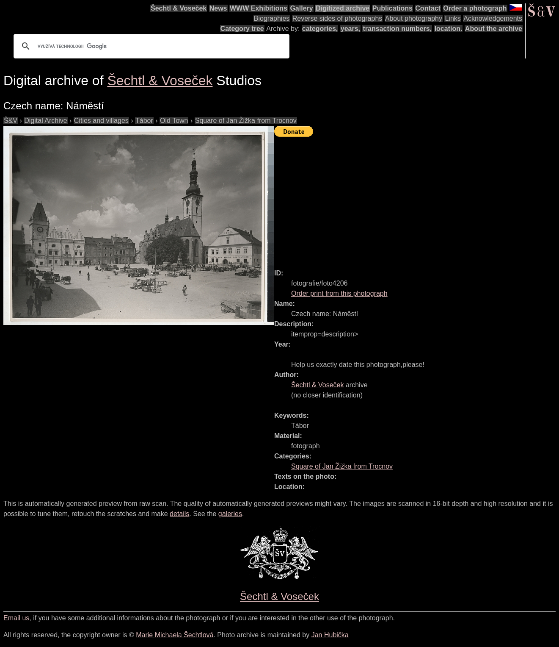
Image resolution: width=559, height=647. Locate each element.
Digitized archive (342, 8)
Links (452, 18)
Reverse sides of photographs (337, 18)
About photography (413, 18)
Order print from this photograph (339, 293)
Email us (16, 618)
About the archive (493, 28)
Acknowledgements (492, 18)
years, (350, 28)
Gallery (301, 8)
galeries (230, 513)
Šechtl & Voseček (179, 8)
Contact (428, 8)
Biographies (272, 18)
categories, (320, 28)
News (218, 8)
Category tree (242, 28)
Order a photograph (475, 8)
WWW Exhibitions (258, 8)
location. (449, 28)
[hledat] (150, 46)
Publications (392, 8)
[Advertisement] (416, 199)
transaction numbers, (397, 28)
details (179, 513)
